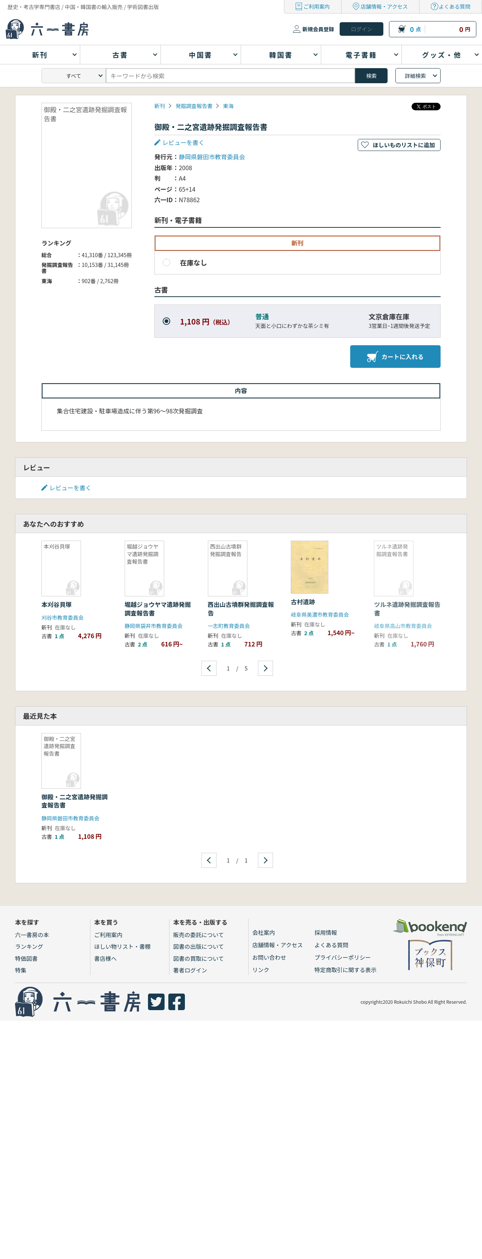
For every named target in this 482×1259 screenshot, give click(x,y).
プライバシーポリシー (342, 957)
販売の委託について (198, 935)
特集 (20, 970)
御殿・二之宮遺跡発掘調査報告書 (74, 800)
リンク (260, 970)
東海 (228, 106)
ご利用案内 (317, 6)
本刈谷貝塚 (56, 604)
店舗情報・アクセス (384, 6)
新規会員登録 (318, 29)
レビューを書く (183, 142)
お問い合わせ (269, 957)
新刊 (159, 106)
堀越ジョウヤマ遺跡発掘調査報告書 (158, 608)
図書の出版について (198, 946)
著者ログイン (190, 970)
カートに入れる (395, 356)
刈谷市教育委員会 (62, 617)
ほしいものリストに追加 (404, 145)
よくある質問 (454, 6)
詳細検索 (415, 75)
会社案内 (263, 932)
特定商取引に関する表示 (345, 970)
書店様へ (105, 958)
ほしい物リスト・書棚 (122, 946)
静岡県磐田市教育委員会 (212, 156)
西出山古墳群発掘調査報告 (241, 608)
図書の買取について (198, 958)
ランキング (29, 946)
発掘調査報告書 (193, 106)
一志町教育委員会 (229, 626)
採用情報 (325, 932)
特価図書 (26, 958)
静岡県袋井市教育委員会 (154, 626)
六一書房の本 (32, 935)
